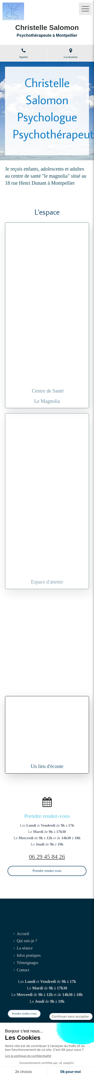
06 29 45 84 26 (47, 856)
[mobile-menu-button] (85, 9)
